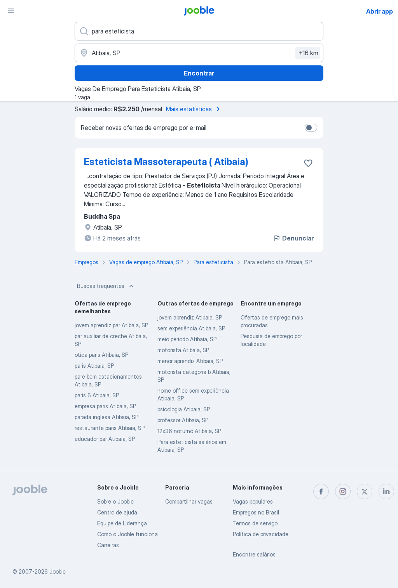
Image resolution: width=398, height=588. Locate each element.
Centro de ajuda (117, 512)
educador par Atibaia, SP (105, 438)
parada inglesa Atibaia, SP (106, 417)
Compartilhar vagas (189, 501)
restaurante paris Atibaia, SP (110, 428)
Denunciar (293, 238)
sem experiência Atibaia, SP (191, 328)
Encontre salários (254, 554)
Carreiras (108, 545)
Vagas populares (253, 501)
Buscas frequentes (106, 286)
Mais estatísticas (194, 109)
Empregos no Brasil (256, 512)
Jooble (57, 571)
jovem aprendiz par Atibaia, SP (111, 325)
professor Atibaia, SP (182, 420)
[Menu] (11, 11)
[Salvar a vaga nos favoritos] (308, 163)
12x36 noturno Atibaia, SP (189, 431)
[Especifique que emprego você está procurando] (199, 31)
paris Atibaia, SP (94, 365)
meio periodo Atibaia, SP (186, 339)
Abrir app (379, 11)
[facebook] (321, 491)
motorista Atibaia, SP (183, 350)
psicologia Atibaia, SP (183, 409)
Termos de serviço (255, 523)
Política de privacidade (260, 534)
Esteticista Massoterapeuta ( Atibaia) (166, 161)
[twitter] (364, 491)
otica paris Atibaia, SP (101, 354)
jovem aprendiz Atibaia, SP (189, 317)
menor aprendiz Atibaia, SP (190, 361)
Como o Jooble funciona (127, 534)
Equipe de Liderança (122, 523)
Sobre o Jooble (115, 501)
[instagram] (343, 491)
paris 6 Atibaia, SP (97, 395)
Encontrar (199, 73)
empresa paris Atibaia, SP (105, 406)
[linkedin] (386, 491)
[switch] (311, 128)
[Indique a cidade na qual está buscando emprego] (199, 53)
